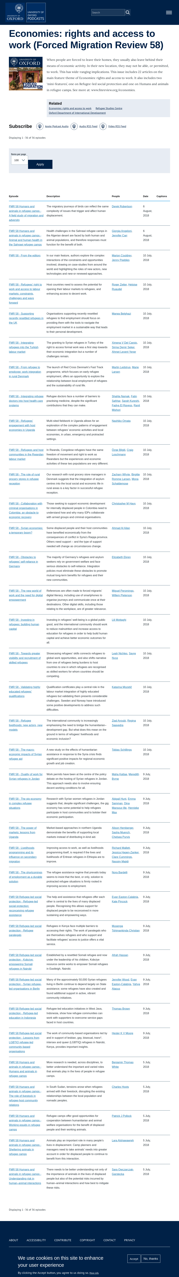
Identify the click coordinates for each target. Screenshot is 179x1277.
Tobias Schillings (122, 749)
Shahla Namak (120, 396)
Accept (134, 1259)
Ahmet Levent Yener (124, 351)
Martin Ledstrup (121, 367)
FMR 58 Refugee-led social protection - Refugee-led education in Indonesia (25, 1013)
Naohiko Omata (121, 420)
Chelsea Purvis (121, 837)
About (13, 1240)
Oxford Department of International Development (77, 112)
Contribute (62, 1240)
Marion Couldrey (121, 255)
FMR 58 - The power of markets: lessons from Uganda (22, 832)
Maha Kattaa (119, 774)
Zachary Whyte (121, 474)
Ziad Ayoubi (119, 720)
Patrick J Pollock (121, 1115)
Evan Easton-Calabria (125, 897)
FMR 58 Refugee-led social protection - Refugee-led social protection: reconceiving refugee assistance (25, 906)
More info (94, 1272)
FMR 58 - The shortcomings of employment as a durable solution (25, 877)
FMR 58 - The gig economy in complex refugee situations (25, 803)
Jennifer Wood (120, 979)
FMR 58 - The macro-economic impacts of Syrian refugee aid (25, 754)
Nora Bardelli (119, 872)
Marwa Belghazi (121, 313)
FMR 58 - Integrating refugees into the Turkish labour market (23, 347)
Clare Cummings (122, 857)
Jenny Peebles (120, 260)
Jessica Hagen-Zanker (125, 852)
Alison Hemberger (122, 827)
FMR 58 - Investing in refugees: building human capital (24, 624)
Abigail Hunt (119, 798)
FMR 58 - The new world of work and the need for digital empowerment (26, 595)
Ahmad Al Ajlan (121, 528)
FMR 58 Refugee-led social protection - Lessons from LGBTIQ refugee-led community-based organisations (25, 1042)
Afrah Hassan (120, 955)
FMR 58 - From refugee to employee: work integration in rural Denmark (25, 372)
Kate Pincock (119, 901)
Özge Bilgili (118, 450)
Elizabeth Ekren (121, 557)
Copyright (87, 1240)
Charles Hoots (120, 1086)
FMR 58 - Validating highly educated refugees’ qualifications (24, 692)
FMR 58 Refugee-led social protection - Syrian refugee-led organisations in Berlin (25, 984)
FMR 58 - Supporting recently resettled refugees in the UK (26, 318)
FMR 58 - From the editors (25, 255)
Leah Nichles (119, 653)
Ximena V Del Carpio (124, 342)
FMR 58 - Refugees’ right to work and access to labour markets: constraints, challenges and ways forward (25, 293)
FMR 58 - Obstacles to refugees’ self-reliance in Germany (23, 562)
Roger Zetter (119, 284)
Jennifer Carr (119, 235)
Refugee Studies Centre (109, 108)
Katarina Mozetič (122, 687)
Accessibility (36, 1240)
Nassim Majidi (120, 861)
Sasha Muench (121, 832)
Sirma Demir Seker (123, 347)
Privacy (129, 1240)
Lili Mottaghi (119, 619)
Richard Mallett (121, 847)
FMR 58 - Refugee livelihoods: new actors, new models (25, 725)
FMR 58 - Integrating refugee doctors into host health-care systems (26, 401)
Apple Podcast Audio (57, 126)
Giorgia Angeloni (121, 231)
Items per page (18, 154)
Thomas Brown (121, 1008)
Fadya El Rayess (122, 405)
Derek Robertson (122, 206)
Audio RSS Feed (88, 126)
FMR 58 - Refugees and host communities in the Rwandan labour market (26, 454)
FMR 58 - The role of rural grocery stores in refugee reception (24, 479)
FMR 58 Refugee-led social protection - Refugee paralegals (25, 931)
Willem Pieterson (122, 595)
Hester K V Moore (122, 1033)
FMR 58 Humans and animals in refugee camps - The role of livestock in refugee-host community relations (25, 1095)
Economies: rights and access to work (70, 108)
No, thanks (151, 1258)
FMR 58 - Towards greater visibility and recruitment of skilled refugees (25, 658)
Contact (110, 1240)
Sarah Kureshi (130, 400)
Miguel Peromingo (122, 590)
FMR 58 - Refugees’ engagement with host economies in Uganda (22, 425)
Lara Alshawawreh (123, 1140)
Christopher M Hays (123, 503)
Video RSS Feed (117, 126)
